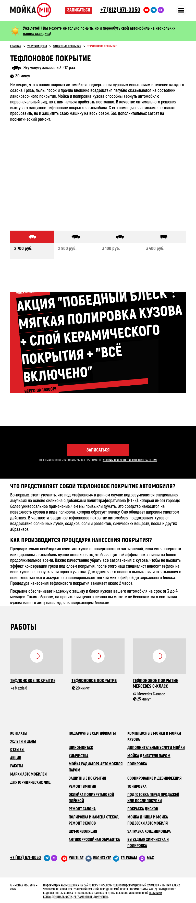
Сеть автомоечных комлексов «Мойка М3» (37, 10)
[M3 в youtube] (72, 858)
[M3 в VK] (98, 858)
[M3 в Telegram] (125, 858)
